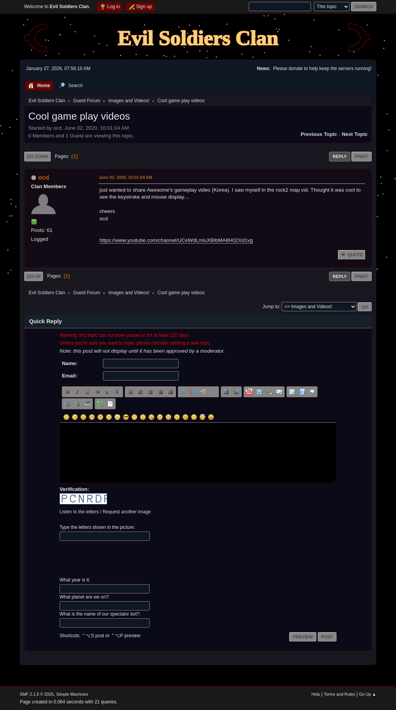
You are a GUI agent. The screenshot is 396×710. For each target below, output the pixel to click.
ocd (43, 177)
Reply (339, 156)
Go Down (37, 156)
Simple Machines (72, 694)
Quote (351, 254)
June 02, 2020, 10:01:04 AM (125, 177)
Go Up (34, 276)
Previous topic (318, 134)
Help (315, 694)
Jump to (271, 306)
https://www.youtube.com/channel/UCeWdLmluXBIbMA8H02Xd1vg (176, 240)
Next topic (355, 134)
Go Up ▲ (367, 694)
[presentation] (118, 559)
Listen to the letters (79, 511)
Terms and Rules (339, 694)
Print (361, 156)
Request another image (126, 511)
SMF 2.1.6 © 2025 (37, 694)
